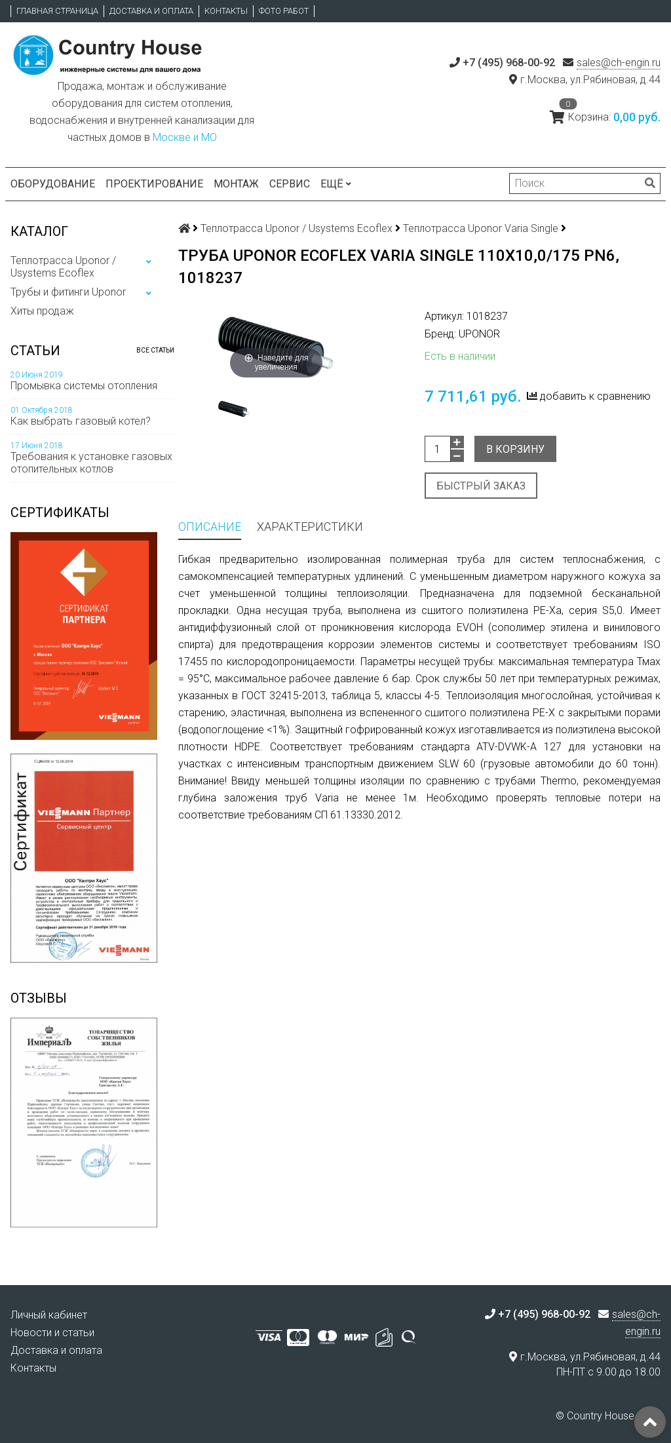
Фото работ (284, 11)
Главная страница (57, 11)
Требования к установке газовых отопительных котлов (91, 462)
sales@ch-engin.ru (619, 62)
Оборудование (52, 184)
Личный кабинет (48, 1315)
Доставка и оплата (151, 11)
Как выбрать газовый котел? (80, 421)
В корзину (515, 449)
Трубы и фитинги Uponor (68, 292)
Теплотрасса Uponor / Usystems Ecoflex (63, 266)
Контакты (226, 11)
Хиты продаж (42, 311)
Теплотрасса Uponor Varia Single (480, 228)
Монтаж (236, 184)
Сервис (289, 184)
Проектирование (154, 184)
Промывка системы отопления (83, 385)
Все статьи (155, 350)
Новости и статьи (52, 1332)
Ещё (335, 184)
